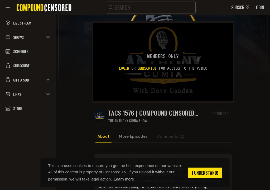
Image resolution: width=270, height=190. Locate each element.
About (103, 136)
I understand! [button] (205, 173)
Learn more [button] (124, 179)
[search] (151, 7)
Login (124, 68)
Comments (171, 136)
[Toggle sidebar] (7, 7)
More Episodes (133, 136)
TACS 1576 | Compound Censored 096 (151, 113)
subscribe (147, 68)
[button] (28, 37)
